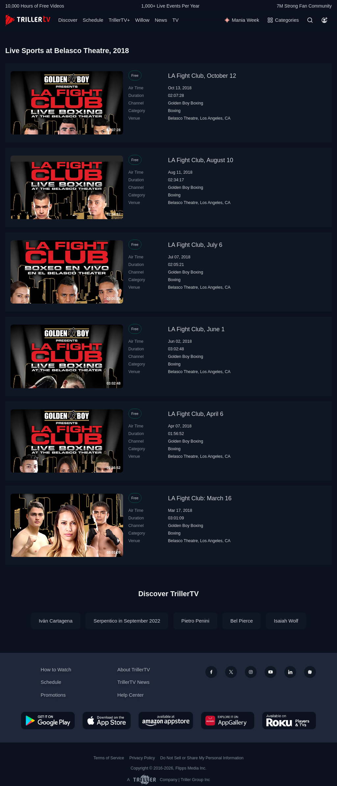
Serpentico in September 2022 (126, 621)
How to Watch (56, 669)
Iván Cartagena (56, 621)
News (161, 20)
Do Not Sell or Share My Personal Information (202, 758)
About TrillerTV (133, 669)
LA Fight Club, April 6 (195, 414)
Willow (142, 20)
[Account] (324, 20)
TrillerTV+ (119, 20)
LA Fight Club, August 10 (200, 160)
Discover (67, 20)
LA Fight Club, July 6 (195, 245)
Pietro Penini (195, 621)
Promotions (53, 695)
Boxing (174, 110)
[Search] (310, 20)
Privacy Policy (142, 758)
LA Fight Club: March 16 (199, 498)
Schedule (93, 20)
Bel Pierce (241, 621)
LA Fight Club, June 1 (196, 329)
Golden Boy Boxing (185, 103)
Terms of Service (108, 758)
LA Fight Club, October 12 (202, 76)
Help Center (130, 695)
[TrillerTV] (27, 20)
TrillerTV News (133, 682)
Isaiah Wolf (286, 621)
